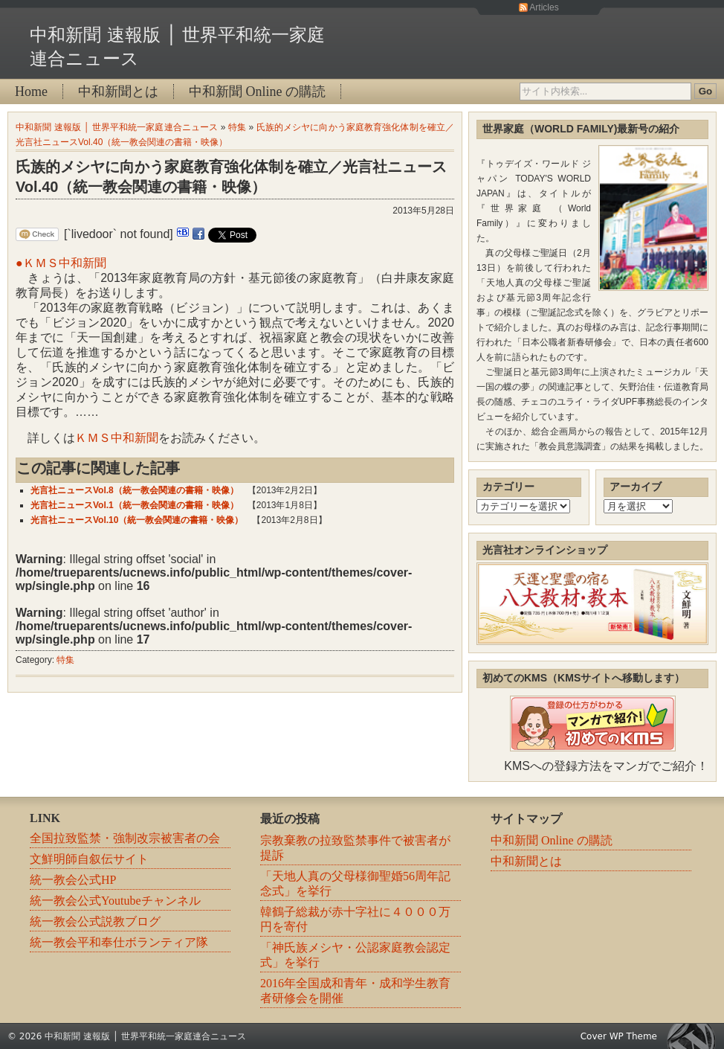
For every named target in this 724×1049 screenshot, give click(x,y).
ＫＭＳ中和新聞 (116, 438)
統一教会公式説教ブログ (95, 921)
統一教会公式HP (73, 879)
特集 (237, 127)
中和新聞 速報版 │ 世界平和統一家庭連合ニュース (117, 127)
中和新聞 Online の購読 (257, 91)
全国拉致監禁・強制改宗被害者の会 (125, 838)
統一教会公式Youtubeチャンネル (115, 900)
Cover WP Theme (619, 1036)
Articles (543, 7)
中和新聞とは (118, 91)
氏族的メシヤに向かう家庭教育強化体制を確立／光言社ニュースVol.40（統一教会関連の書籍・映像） (231, 176)
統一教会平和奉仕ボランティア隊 (119, 942)
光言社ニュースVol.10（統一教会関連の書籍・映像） (136, 520)
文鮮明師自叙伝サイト (89, 859)
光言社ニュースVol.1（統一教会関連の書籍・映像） (134, 505)
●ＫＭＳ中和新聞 (61, 263)
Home (31, 91)
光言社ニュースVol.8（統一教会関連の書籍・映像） (134, 490)
